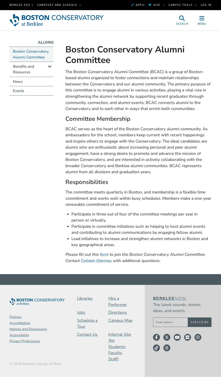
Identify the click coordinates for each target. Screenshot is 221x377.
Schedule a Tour (87, 324)
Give (154, 4)
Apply (138, 4)
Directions (117, 312)
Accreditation (19, 323)
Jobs (81, 312)
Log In (206, 4)
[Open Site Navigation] (202, 20)
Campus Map (120, 320)
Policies (15, 317)
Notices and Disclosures (28, 329)
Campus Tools (181, 4)
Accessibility (19, 335)
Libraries (85, 298)
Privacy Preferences (24, 341)
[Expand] (50, 66)
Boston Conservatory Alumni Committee (31, 54)
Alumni (46, 42)
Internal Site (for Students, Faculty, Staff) (119, 347)
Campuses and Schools (58, 4)
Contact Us (87, 334)
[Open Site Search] (182, 20)
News (18, 81)
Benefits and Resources (23, 69)
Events (18, 90)
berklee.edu (19, 4)
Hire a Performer (117, 302)
